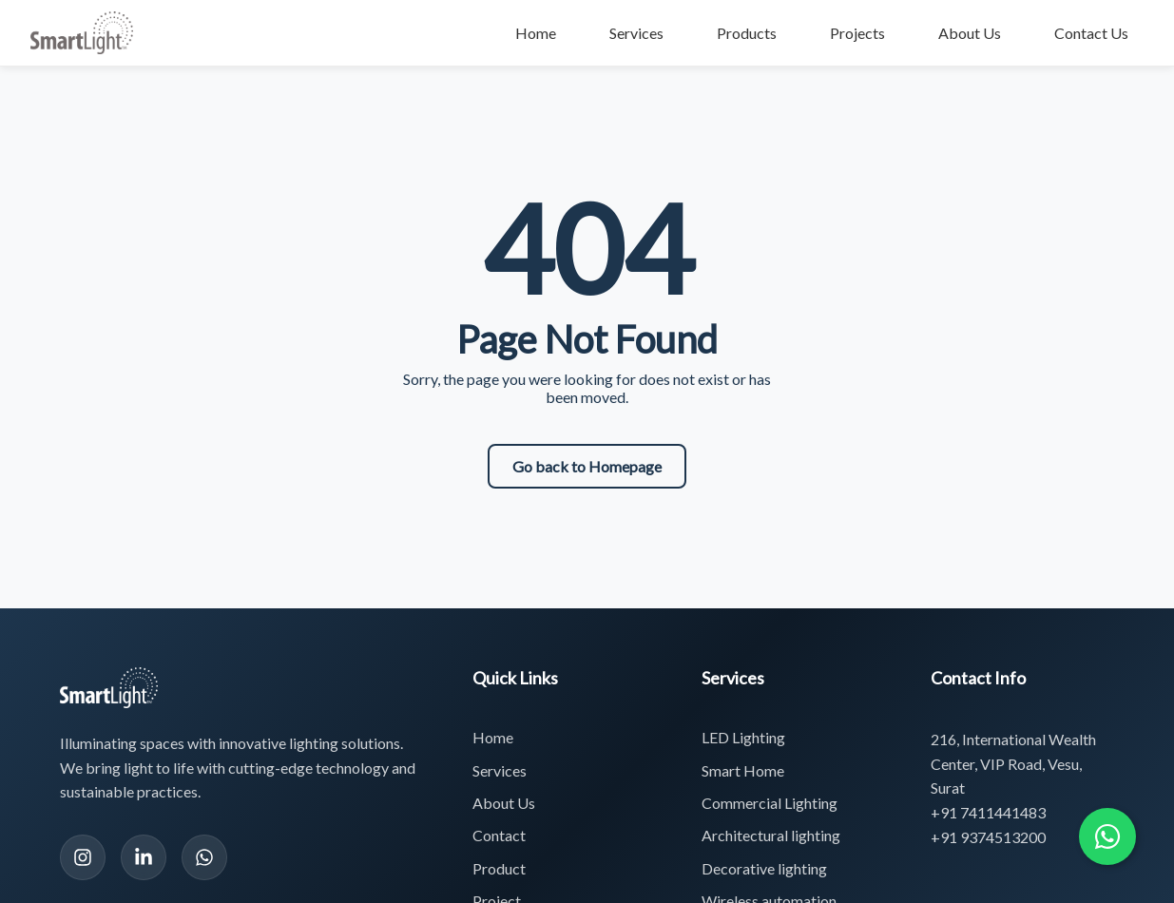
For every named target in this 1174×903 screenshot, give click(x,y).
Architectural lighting (771, 835)
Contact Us (1091, 33)
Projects (857, 33)
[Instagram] (83, 857)
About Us (969, 33)
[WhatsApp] (204, 857)
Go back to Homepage (587, 466)
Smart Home (743, 770)
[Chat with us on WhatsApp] (1107, 836)
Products (747, 33)
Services (636, 33)
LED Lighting (743, 737)
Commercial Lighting (769, 803)
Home (535, 33)
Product (499, 868)
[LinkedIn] (143, 857)
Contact (499, 835)
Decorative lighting (764, 868)
